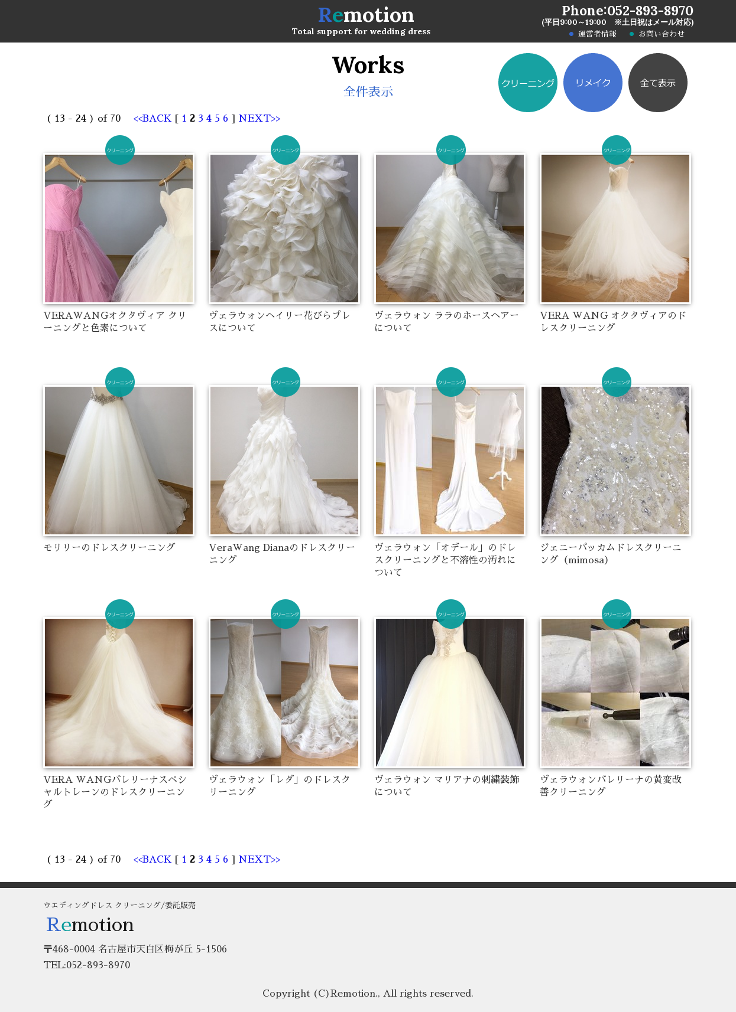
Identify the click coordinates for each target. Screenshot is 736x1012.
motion (365, 14)
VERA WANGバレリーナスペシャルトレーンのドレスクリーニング (115, 792)
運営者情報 (597, 34)
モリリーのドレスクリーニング (109, 548)
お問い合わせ (661, 34)
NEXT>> (259, 118)
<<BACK (154, 118)
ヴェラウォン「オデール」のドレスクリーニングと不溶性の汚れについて (445, 560)
